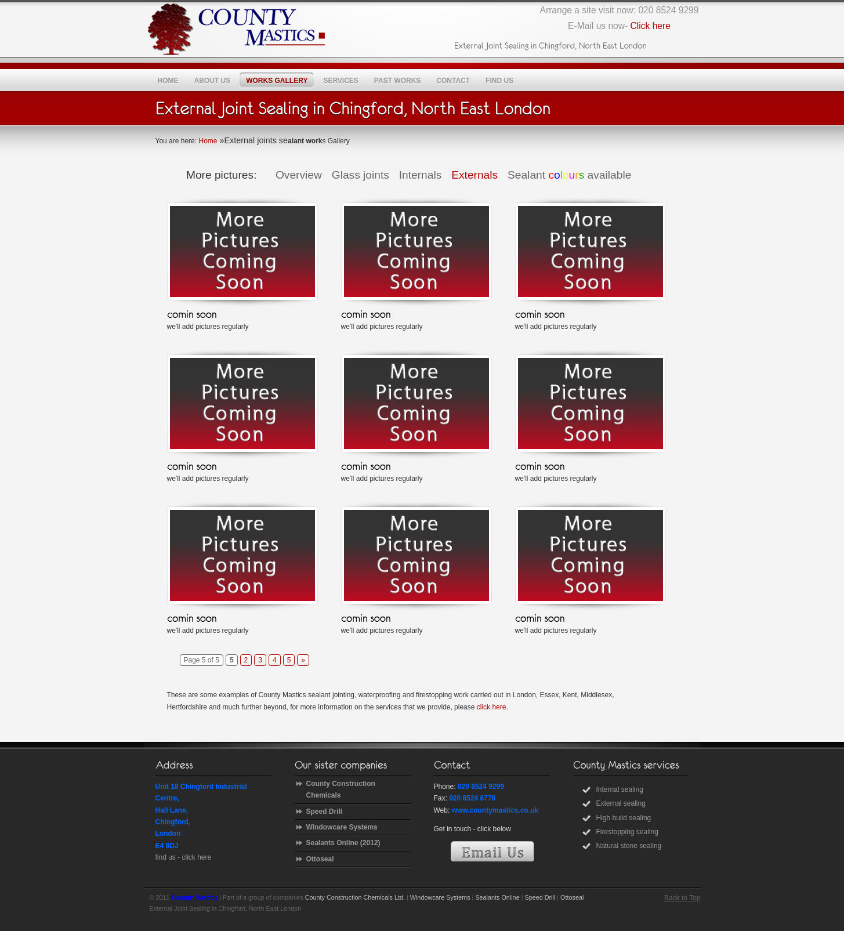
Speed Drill (324, 811)
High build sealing (623, 818)
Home (207, 141)
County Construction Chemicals (340, 789)
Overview (299, 175)
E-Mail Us (492, 851)
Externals (474, 175)
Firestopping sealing (627, 832)
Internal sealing (619, 789)
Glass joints (360, 175)
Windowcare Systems (342, 827)
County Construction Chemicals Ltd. (355, 897)
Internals (420, 175)
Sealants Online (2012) (343, 843)
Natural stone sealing (629, 846)
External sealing (621, 803)
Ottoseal (320, 859)
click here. (492, 707)
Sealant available (569, 175)
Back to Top (682, 898)
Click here (651, 26)
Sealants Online (497, 897)
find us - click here (183, 857)
